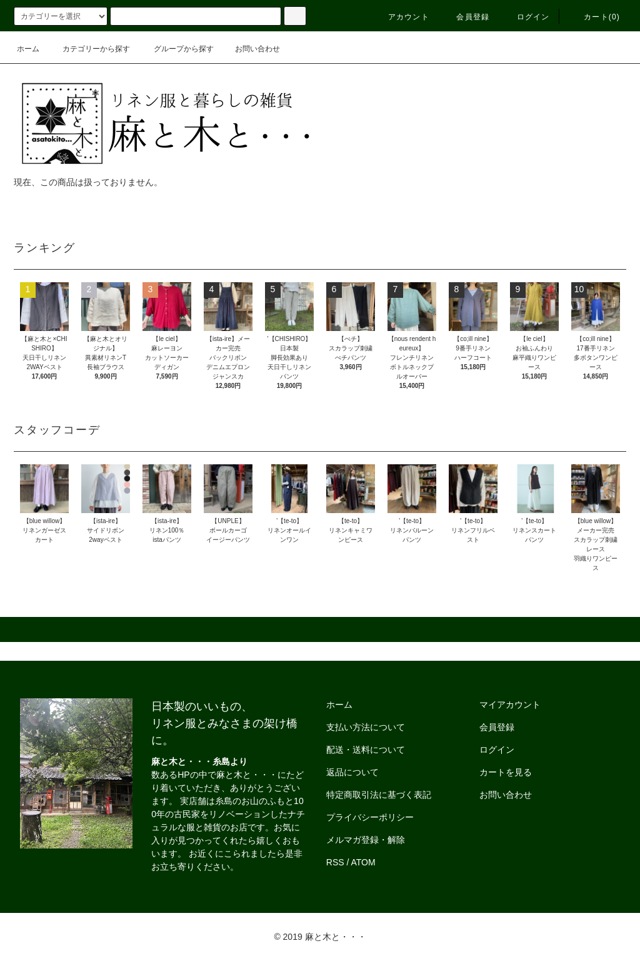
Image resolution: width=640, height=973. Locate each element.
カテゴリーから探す (89, 48)
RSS (335, 862)
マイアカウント (510, 705)
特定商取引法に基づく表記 (378, 795)
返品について (352, 772)
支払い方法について (365, 727)
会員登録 (465, 17)
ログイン (526, 17)
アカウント (401, 17)
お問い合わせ (250, 48)
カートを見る (505, 772)
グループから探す (176, 48)
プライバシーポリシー (370, 817)
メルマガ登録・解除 (365, 840)
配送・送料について (365, 750)
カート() (594, 17)
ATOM (363, 862)
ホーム (28, 48)
